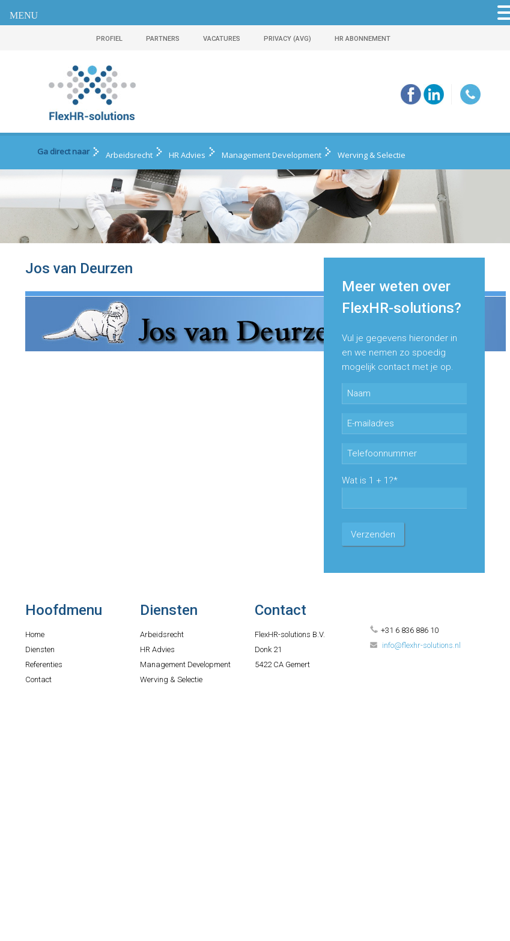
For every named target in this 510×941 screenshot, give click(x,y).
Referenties (43, 664)
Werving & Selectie (371, 155)
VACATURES (221, 39)
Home (34, 634)
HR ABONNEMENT (362, 39)
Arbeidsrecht (129, 155)
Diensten (40, 649)
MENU (24, 15)
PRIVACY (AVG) (287, 39)
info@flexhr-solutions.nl (421, 645)
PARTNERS (163, 39)
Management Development (271, 155)
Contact (38, 679)
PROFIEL (109, 39)
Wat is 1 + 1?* (370, 480)
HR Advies (187, 155)
